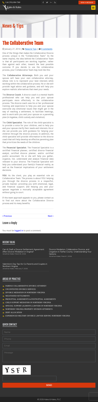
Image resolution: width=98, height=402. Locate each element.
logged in (18, 230)
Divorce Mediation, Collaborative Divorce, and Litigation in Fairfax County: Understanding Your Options (70, 251)
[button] (93, 8)
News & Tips (30, 49)
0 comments (46, 49)
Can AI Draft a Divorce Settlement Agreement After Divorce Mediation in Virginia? (23, 250)
